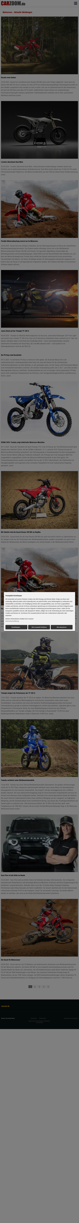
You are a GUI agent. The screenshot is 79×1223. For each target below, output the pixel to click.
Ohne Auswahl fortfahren (39, 627)
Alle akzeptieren (62, 627)
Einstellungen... (16, 627)
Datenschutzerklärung (12, 621)
